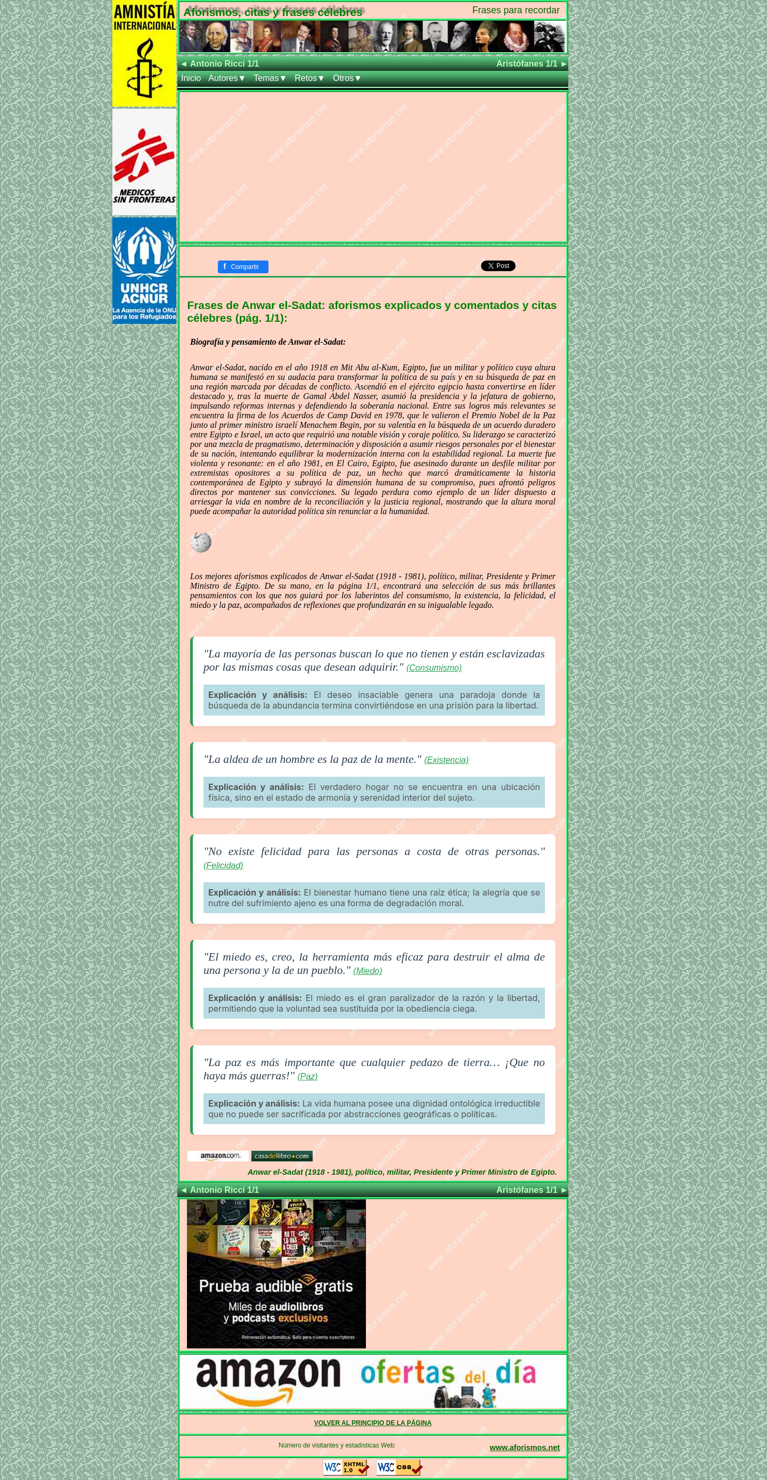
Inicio (191, 78)
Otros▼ (347, 78)
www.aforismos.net (525, 1447)
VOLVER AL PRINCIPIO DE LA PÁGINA (373, 1423)
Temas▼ (270, 78)
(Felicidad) (223, 865)
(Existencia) (446, 760)
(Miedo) (367, 970)
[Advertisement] (372, 166)
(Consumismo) (434, 667)
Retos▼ (310, 78)
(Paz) (307, 1076)
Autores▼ (227, 78)
